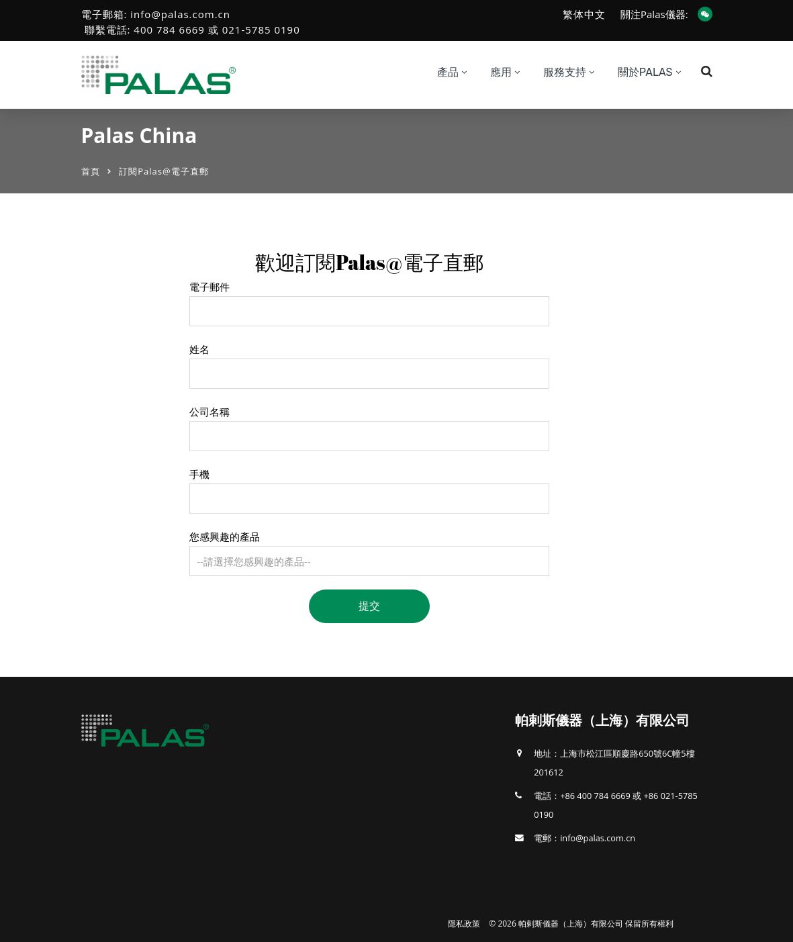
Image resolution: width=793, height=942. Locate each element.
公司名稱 (209, 411)
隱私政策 (464, 923)
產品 (448, 72)
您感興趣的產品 (224, 536)
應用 (501, 72)
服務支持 (564, 72)
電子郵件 (209, 286)
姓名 (199, 349)
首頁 (90, 171)
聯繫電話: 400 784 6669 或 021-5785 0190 (192, 29)
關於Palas (645, 72)
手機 (199, 474)
